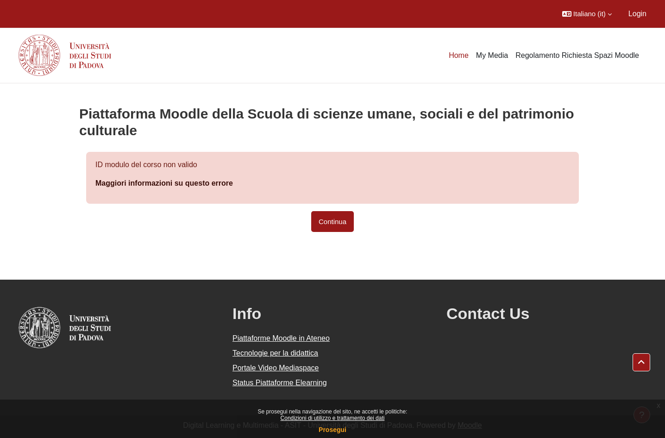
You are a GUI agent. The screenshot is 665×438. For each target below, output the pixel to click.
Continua (332, 221)
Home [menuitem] (459, 55)
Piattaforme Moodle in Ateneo (281, 338)
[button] (587, 14)
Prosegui (332, 429)
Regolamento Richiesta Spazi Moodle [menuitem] (577, 55)
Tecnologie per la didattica (275, 353)
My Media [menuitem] (492, 55)
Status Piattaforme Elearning (279, 383)
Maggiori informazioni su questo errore (164, 183)
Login (637, 14)
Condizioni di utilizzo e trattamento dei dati (333, 418)
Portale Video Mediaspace (275, 368)
